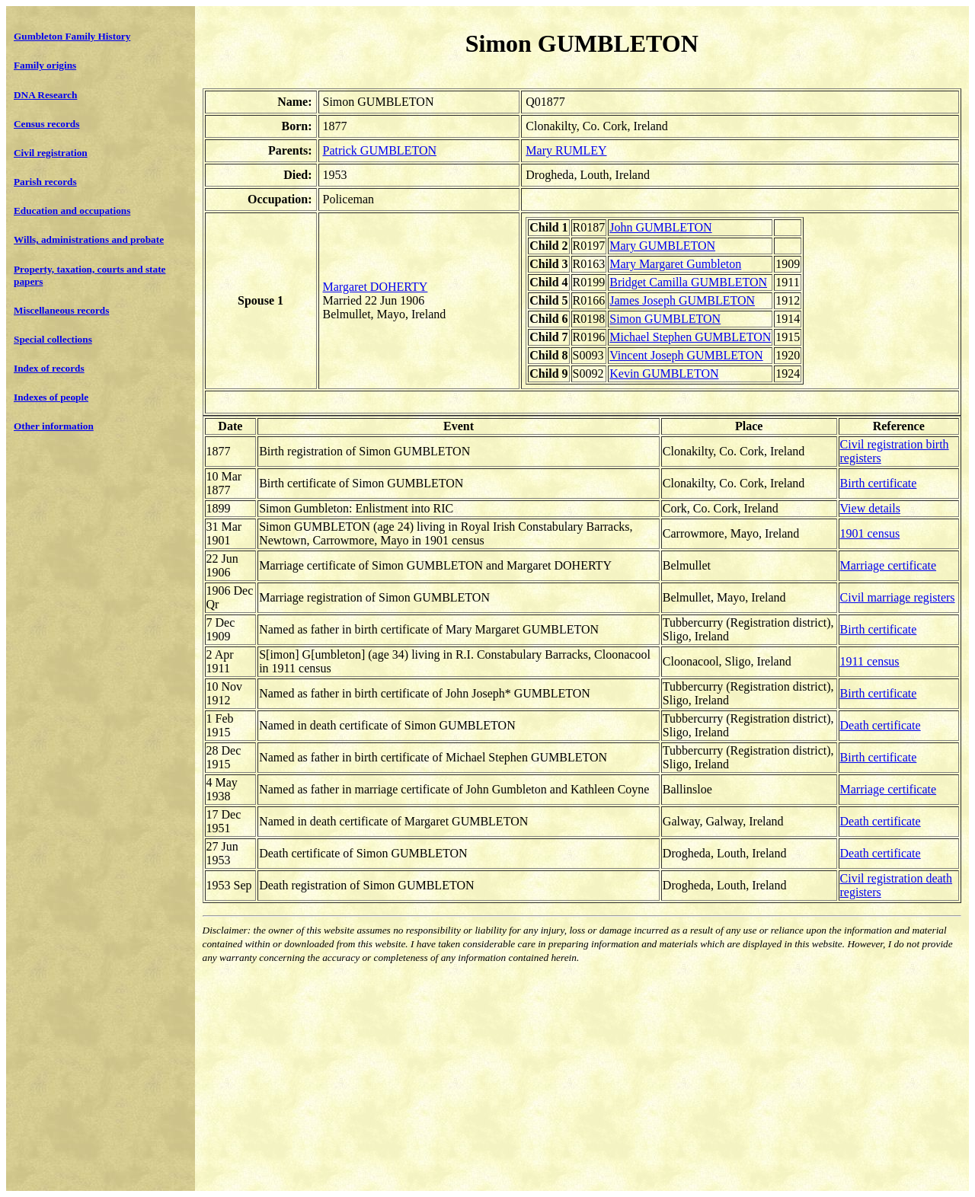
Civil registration (51, 152)
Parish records (45, 181)
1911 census (870, 661)
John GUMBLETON (660, 227)
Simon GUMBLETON (665, 318)
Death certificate (880, 725)
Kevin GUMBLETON (663, 373)
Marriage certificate (888, 565)
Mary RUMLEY (566, 150)
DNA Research (45, 95)
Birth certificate (878, 483)
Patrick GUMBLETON (379, 150)
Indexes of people (51, 397)
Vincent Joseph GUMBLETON (685, 355)
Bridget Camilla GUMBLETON (688, 282)
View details (870, 508)
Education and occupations (72, 210)
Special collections (53, 339)
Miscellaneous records (61, 310)
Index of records (49, 368)
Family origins (45, 65)
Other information (54, 426)
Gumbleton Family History (72, 36)
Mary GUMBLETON (662, 245)
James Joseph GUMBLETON (682, 300)
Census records (46, 123)
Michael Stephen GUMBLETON (690, 336)
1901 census (870, 533)
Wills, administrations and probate (89, 239)
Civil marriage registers (897, 597)
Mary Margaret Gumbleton (675, 263)
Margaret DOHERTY (375, 286)
